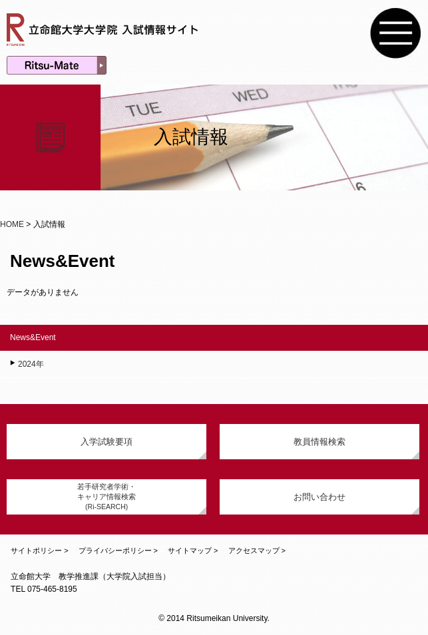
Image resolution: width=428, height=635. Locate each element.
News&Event (33, 337)
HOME (12, 224)
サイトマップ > (193, 550)
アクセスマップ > (257, 550)
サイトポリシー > (39, 550)
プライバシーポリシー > (118, 550)
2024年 (31, 364)
